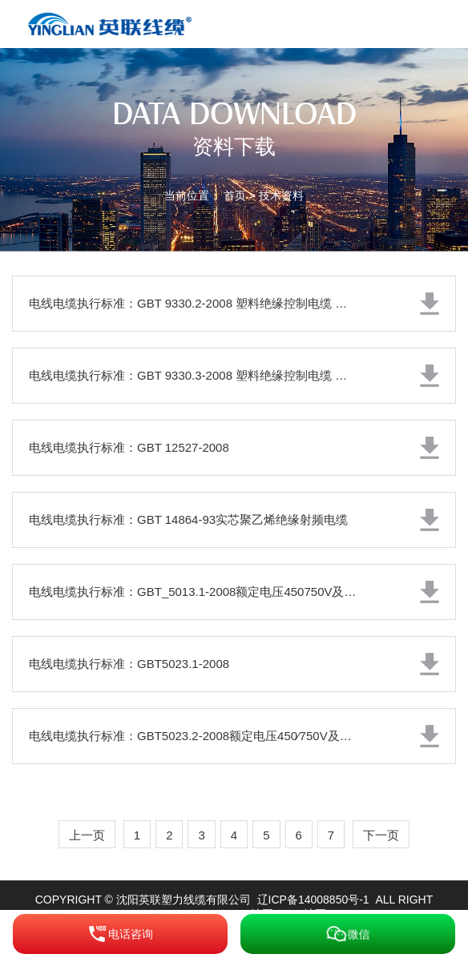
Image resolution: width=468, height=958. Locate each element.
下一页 (381, 835)
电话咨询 (120, 934)
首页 (235, 195)
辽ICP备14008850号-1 (313, 899)
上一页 (87, 835)
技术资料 (281, 195)
